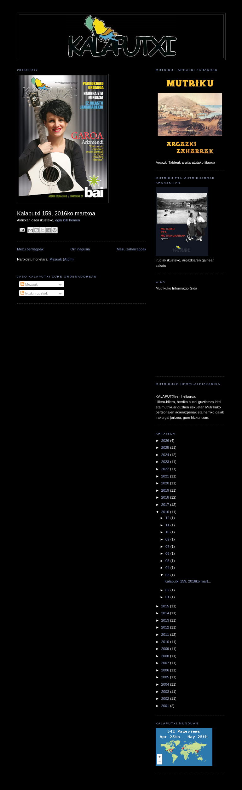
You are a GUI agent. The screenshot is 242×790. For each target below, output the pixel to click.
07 (167, 546)
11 (167, 525)
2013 (165, 620)
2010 (165, 642)
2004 (165, 684)
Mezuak (29, 284)
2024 (165, 455)
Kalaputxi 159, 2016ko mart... (187, 581)
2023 (165, 462)
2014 (165, 613)
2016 (165, 512)
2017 (165, 504)
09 (167, 539)
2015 (165, 606)
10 (167, 532)
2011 (165, 634)
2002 (165, 698)
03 (167, 575)
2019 (165, 490)
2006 (165, 670)
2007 (165, 663)
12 (167, 518)
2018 (165, 497)
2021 (165, 476)
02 (167, 590)
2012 (165, 627)
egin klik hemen (67, 220)
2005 (165, 677)
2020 (165, 483)
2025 (165, 447)
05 (167, 561)
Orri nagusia (80, 249)
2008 (165, 656)
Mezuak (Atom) (61, 259)
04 (167, 568)
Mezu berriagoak (30, 249)
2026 (165, 440)
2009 (165, 649)
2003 (165, 691)
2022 (165, 469)
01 (167, 597)
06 (167, 553)
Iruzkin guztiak (34, 293)
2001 (165, 706)
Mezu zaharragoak (131, 249)
